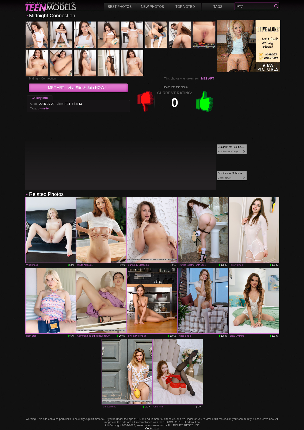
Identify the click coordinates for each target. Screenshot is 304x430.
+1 (204, 101)
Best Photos (120, 6)
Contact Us (152, 428)
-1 (145, 101)
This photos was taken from (189, 78)
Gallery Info (39, 98)
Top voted (185, 6)
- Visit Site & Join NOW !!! (78, 88)
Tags (217, 6)
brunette (43, 108)
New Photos (152, 6)
